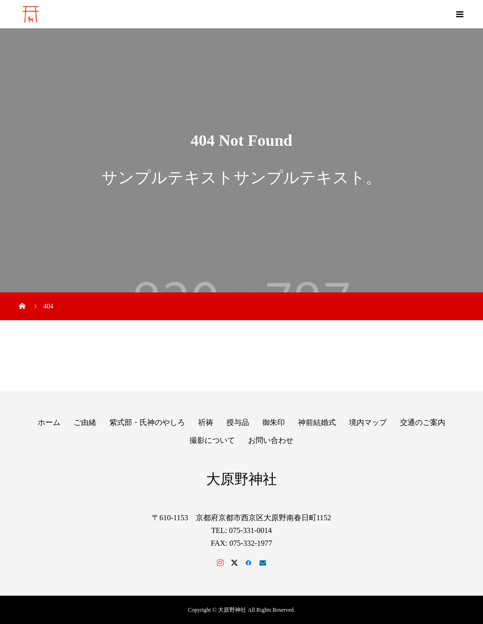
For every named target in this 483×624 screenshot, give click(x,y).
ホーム (49, 422)
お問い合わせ (270, 440)
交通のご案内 (422, 422)
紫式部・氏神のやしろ (147, 422)
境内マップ (368, 422)
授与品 (237, 422)
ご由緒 (85, 422)
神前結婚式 (317, 422)
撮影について (212, 440)
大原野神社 (241, 479)
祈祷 (205, 422)
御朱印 (273, 422)
